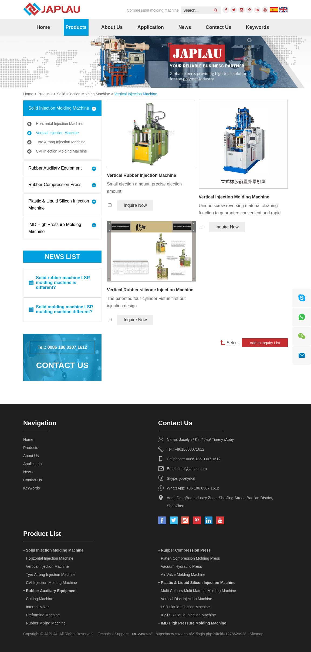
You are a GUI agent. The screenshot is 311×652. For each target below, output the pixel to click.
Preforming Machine (43, 615)
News (184, 27)
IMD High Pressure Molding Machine (54, 228)
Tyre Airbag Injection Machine (61, 142)
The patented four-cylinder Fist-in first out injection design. (146, 302)
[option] (155, 62)
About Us (112, 27)
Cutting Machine (39, 599)
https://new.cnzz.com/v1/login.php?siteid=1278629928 (201, 634)
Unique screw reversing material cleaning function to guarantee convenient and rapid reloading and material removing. (239, 210)
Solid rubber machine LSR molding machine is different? (63, 282)
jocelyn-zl (187, 478)
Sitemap (256, 634)
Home (43, 27)
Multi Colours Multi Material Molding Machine (198, 591)
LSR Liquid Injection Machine (185, 607)
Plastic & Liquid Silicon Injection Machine (58, 204)
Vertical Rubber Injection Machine (141, 175)
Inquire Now (135, 205)
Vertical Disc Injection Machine (186, 599)
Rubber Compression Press (55, 184)
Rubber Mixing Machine (46, 623)
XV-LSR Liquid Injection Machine (188, 615)
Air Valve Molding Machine (183, 574)
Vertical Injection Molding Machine (234, 197)
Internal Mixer (37, 607)
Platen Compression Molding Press (190, 558)
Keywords (257, 27)
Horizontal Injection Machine (59, 123)
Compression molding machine (153, 10)
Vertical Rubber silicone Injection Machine (150, 290)
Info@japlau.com (192, 469)
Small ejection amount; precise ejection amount (144, 188)
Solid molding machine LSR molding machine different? (64, 309)
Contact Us (218, 27)
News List (62, 256)
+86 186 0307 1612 (202, 488)
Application (150, 27)
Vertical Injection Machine (135, 94)
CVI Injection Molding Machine (61, 151)
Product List (42, 533)
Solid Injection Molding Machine (83, 94)
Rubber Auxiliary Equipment (55, 168)
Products (76, 27)
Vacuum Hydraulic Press (181, 566)
